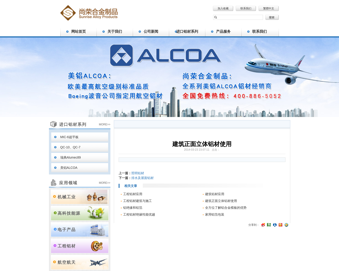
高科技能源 (69, 213)
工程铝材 (67, 246)
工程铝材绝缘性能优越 (139, 214)
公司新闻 (151, 31)
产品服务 (223, 31)
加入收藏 (223, 8)
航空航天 (67, 262)
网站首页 (78, 31)
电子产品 (67, 229)
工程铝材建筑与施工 (137, 201)
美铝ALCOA (68, 167)
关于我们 (114, 31)
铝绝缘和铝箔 (132, 207)
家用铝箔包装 (214, 214)
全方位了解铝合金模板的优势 (226, 207)
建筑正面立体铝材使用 (221, 201)
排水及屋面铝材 (142, 178)
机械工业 (67, 197)
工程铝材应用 (132, 194)
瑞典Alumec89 (70, 157)
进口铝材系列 (187, 31)
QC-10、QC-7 (70, 147)
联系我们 (245, 8)
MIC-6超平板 (69, 137)
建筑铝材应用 (214, 194)
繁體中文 (268, 8)
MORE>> (104, 124)
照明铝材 (137, 173)
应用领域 (68, 183)
